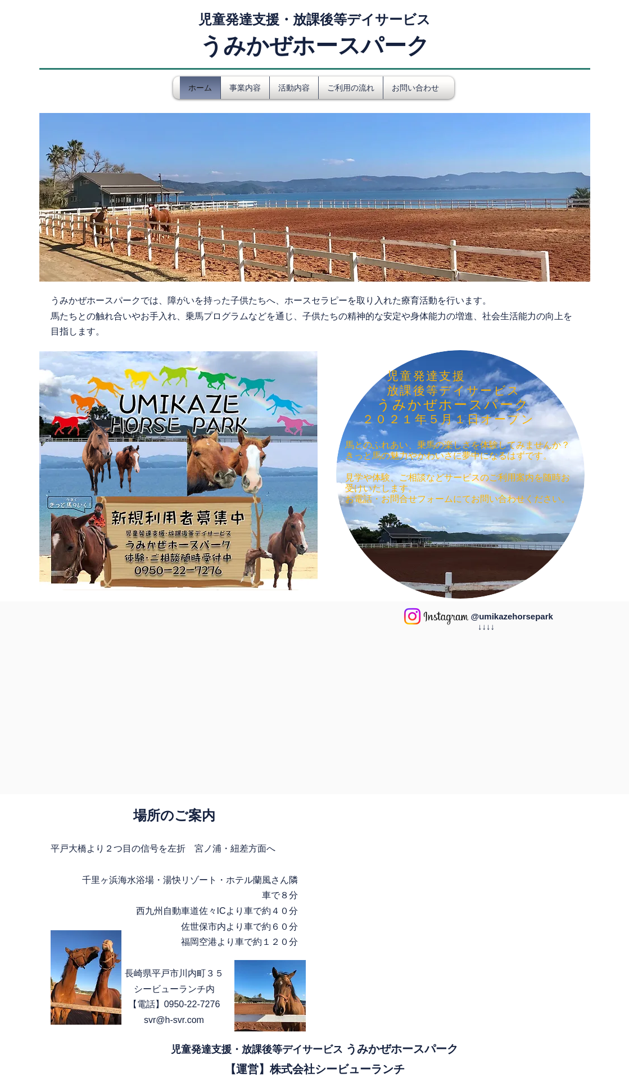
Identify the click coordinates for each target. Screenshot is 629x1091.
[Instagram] (412, 616)
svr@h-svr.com (174, 1020)
